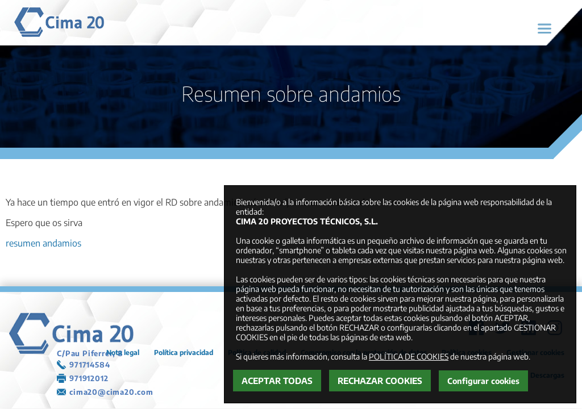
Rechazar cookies (380, 380)
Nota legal (122, 352)
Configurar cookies (483, 381)
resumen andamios (43, 243)
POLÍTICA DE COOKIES (408, 356)
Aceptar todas (277, 380)
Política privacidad (183, 352)
